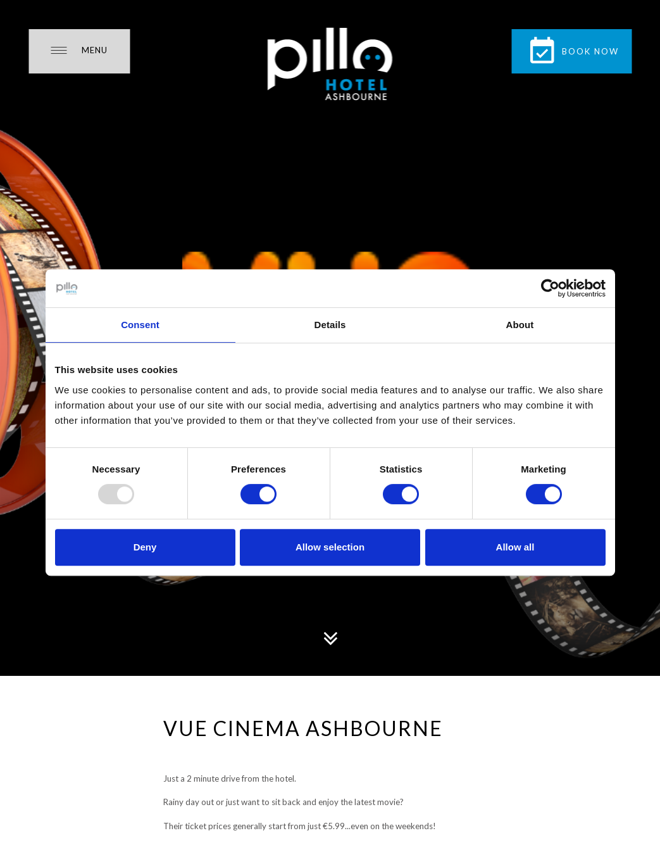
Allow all (515, 547)
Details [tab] (330, 324)
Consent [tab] (140, 324)
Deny (145, 547)
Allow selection (330, 547)
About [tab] (520, 324)
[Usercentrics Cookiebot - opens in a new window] (550, 288)
